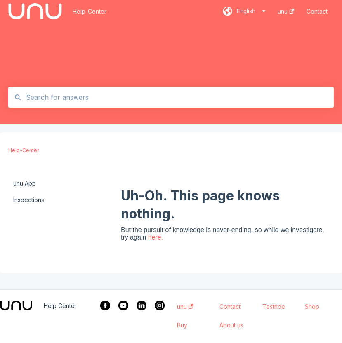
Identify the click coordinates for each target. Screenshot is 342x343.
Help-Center (89, 11)
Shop (312, 306)
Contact (230, 306)
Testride (273, 306)
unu (185, 306)
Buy (182, 325)
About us (231, 325)
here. (155, 237)
